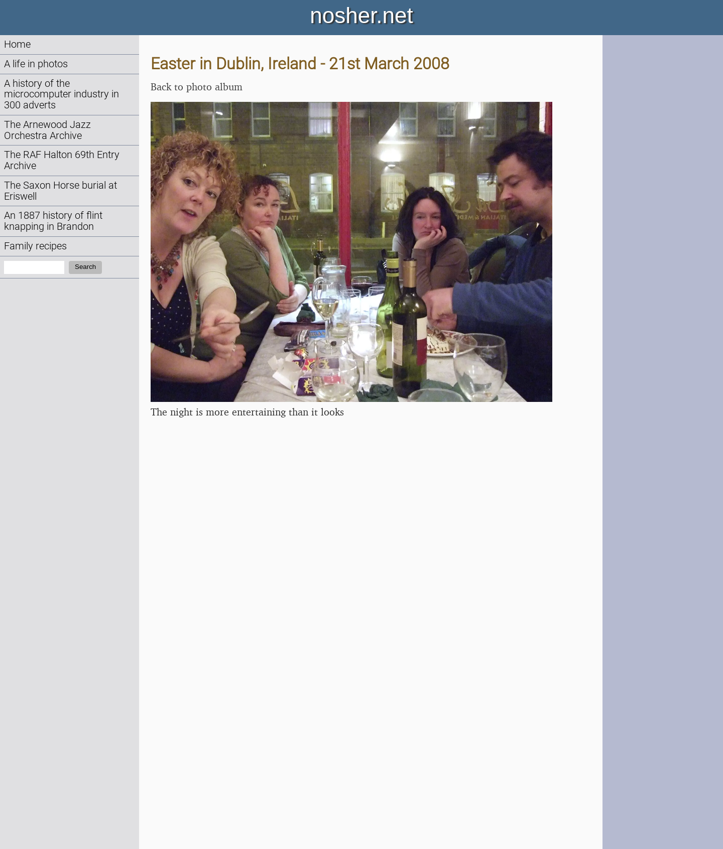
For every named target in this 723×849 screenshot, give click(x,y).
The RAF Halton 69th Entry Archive (61, 160)
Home (17, 44)
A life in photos (36, 64)
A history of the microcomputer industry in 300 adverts (61, 94)
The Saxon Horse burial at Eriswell (60, 191)
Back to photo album (197, 86)
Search (85, 266)
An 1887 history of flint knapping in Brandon (53, 221)
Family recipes (35, 246)
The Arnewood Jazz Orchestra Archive (47, 130)
